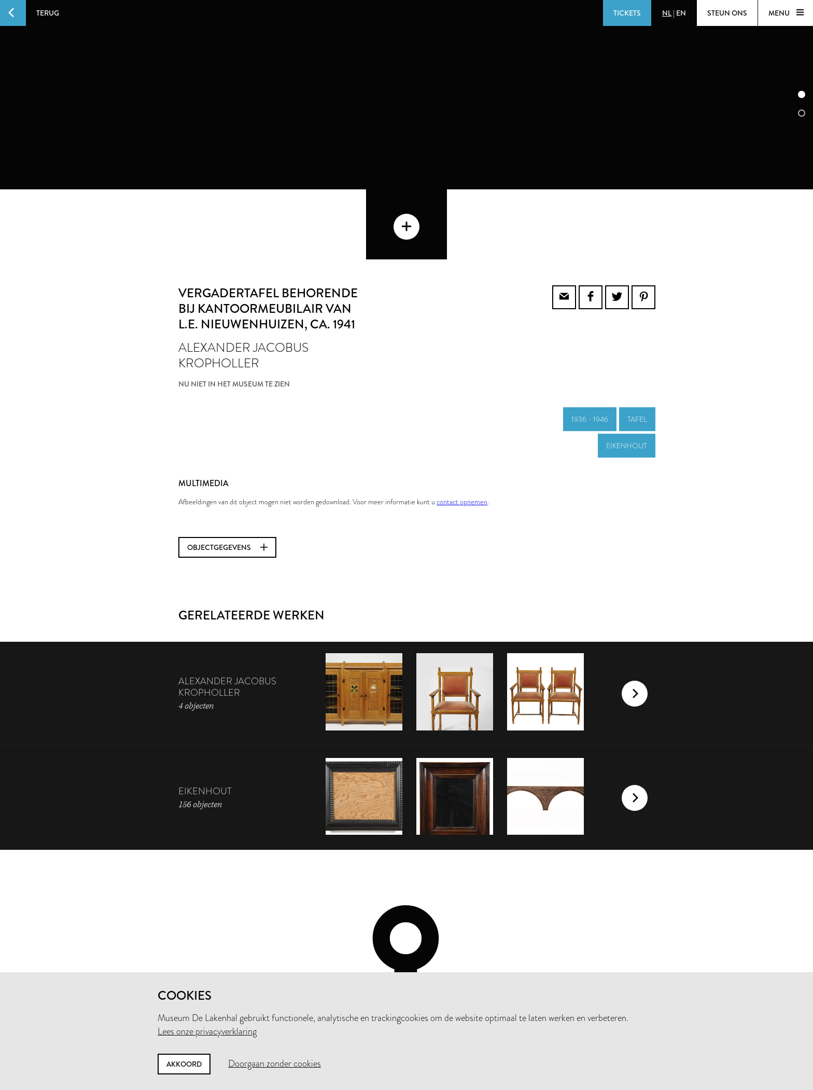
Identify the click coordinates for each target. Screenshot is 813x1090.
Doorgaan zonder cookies (274, 1063)
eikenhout (626, 375)
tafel (637, 349)
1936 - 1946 (589, 349)
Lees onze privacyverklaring (207, 1031)
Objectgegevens (227, 477)
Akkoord (184, 1064)
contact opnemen (462, 431)
